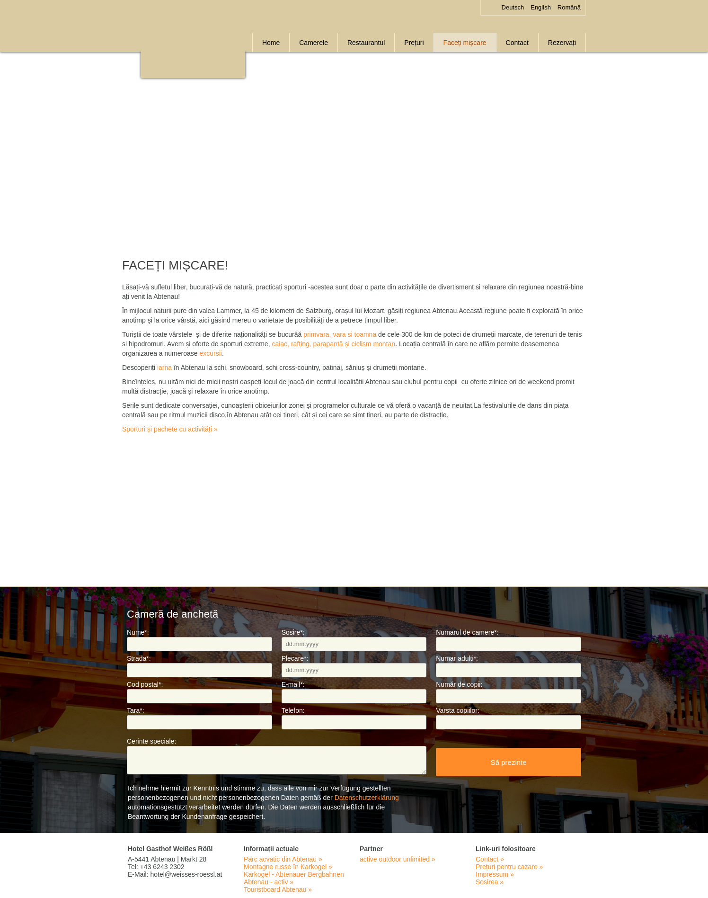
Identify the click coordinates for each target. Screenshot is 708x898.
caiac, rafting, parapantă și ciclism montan (333, 344)
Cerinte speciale (151, 741)
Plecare (295, 658)
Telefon (293, 710)
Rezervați (562, 42)
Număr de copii (459, 684)
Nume (138, 632)
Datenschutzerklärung (367, 797)
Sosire (293, 632)
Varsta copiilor (457, 710)
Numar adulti (457, 658)
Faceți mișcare (465, 42)
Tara (135, 710)
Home (271, 42)
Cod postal (145, 684)
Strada (139, 658)
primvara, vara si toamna (339, 334)
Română (569, 7)
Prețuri (414, 42)
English (541, 7)
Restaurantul (366, 42)
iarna (164, 367)
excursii (210, 353)
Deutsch (513, 7)
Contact (517, 42)
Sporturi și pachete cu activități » (170, 429)
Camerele (313, 42)
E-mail (293, 684)
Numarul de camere (467, 632)
